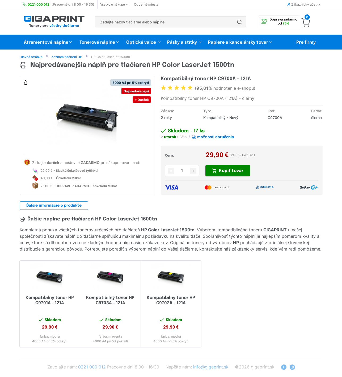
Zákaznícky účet (303, 4)
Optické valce (141, 42)
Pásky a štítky (182, 42)
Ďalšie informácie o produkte (54, 206)
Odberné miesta (146, 4)
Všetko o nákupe (114, 4)
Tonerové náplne (97, 42)
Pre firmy (306, 42)
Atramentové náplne (46, 42)
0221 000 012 (92, 367)
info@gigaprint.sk (211, 367)
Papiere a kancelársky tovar (238, 42)
